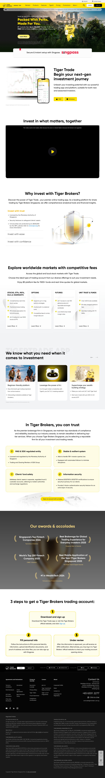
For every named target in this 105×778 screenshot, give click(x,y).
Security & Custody (32, 686)
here (84, 9)
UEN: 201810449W (31, 772)
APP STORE (52, 667)
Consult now (101, 755)
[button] (59, 99)
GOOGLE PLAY (63, 667)
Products (36, 5)
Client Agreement (20, 690)
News (55, 688)
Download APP (101, 763)
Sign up (62, 624)
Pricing (58, 5)
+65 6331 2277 (91, 693)
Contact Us (57, 691)
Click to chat (94, 697)
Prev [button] (91, 357)
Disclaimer (19, 685)
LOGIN (90, 5)
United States (97, 1)
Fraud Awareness (34, 695)
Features (44, 5)
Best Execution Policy (21, 695)
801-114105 (38, 732)
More (75, 5)
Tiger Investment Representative (46, 689)
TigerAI (51, 5)
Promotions (66, 5)
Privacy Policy (33, 690)
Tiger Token (33, 693)
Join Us (44, 685)
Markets (27, 5)
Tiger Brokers (12, 5)
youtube (6, 708)
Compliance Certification (33, 699)
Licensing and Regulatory (57, 694)
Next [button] (96, 357)
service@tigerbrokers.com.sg (91, 700)
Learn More (11, 326)
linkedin (14, 708)
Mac (82, 667)
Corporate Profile (58, 685)
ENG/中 (86, 1)
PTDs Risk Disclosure (8, 700)
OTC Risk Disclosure (8, 695)
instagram (17, 708)
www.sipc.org (33, 226)
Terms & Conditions (9, 686)
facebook (10, 708)
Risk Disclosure (10, 690)
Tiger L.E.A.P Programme (45, 693)
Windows (94, 667)
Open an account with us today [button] (52, 499)
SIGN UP (98, 5)
